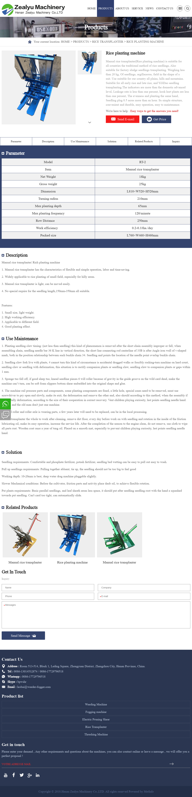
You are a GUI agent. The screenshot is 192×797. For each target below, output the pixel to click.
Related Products (144, 141)
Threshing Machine (96, 734)
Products (105, 8)
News (150, 8)
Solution (112, 141)
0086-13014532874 (25, 671)
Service (137, 8)
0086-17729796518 (51, 671)
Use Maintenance (80, 141)
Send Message (23, 635)
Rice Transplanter (107, 41)
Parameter (16, 141)
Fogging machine (96, 712)
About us (122, 8)
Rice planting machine (145, 41)
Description (48, 141)
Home (92, 8)
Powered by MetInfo (141, 791)
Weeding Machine (96, 704)
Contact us (164, 8)
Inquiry (176, 141)
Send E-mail (122, 119)
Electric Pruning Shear (96, 719)
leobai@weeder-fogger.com (34, 687)
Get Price (156, 119)
